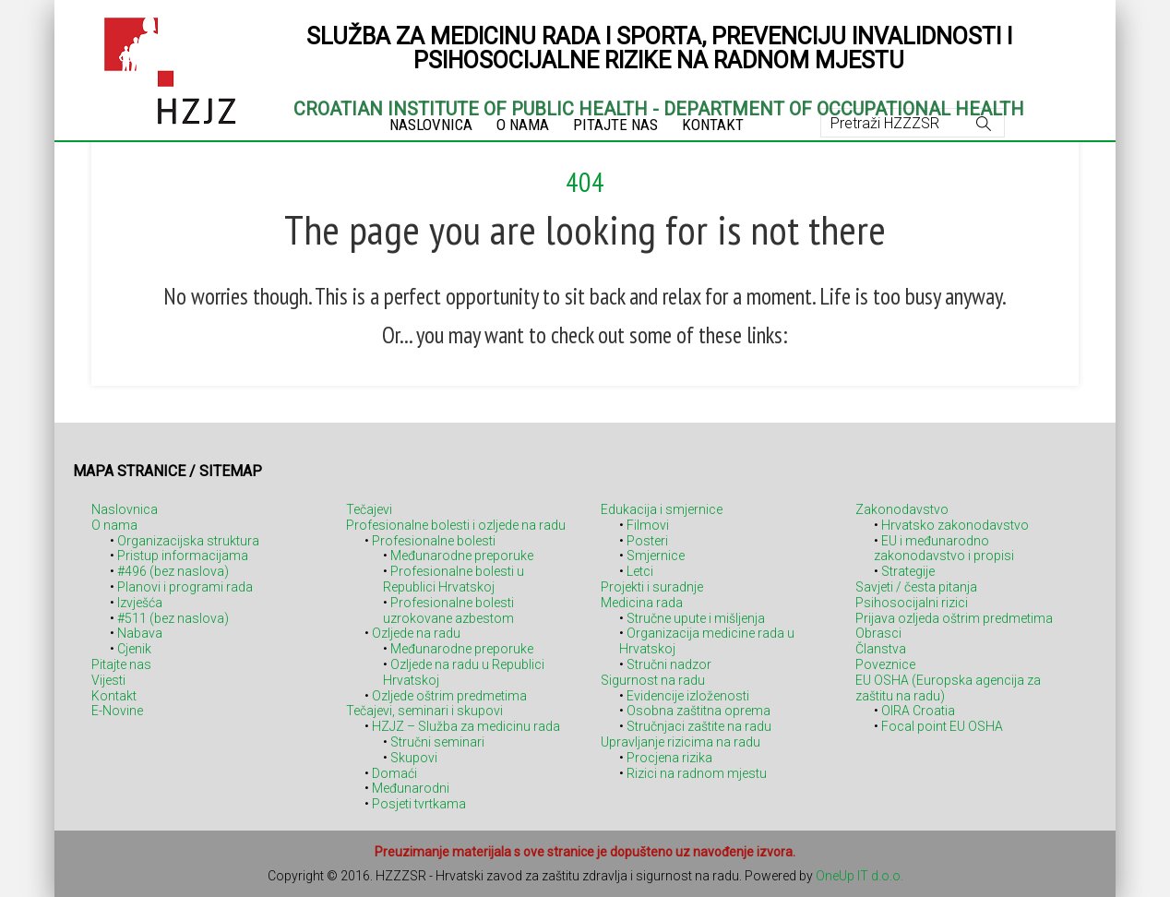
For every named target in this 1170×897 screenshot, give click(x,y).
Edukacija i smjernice (661, 509)
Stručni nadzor (669, 664)
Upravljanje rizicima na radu (680, 742)
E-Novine (117, 710)
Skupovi (413, 757)
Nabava (139, 633)
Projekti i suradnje (652, 587)
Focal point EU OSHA (942, 726)
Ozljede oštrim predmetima (449, 695)
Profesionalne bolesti (433, 540)
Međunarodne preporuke (461, 555)
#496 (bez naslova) (173, 571)
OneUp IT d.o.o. (859, 875)
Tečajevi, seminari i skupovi (424, 710)
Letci (640, 571)
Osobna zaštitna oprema (698, 710)
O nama (114, 525)
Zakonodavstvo (902, 509)
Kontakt (114, 695)
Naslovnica (124, 509)
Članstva (880, 648)
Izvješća (139, 602)
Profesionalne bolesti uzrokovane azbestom (448, 610)
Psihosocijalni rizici (911, 602)
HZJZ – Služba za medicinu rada (466, 726)
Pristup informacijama (182, 555)
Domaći (394, 773)
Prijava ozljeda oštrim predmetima (954, 618)
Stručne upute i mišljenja (696, 618)
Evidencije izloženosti (688, 695)
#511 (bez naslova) (173, 618)
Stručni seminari (437, 742)
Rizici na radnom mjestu (697, 773)
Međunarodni (410, 788)
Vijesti (108, 680)
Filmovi (648, 525)
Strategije (908, 571)
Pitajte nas (121, 664)
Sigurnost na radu (653, 680)
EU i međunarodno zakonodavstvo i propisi (944, 548)
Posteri (647, 540)
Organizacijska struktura (188, 540)
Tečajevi (369, 509)
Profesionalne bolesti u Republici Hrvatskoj (453, 579)
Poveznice (885, 664)
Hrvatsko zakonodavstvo (955, 525)
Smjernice (656, 555)
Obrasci (878, 633)
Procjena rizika (669, 757)
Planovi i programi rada (185, 587)
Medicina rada (642, 602)
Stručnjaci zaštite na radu (699, 726)
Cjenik (134, 648)
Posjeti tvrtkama (419, 803)
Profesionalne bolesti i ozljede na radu (456, 525)
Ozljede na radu (416, 633)
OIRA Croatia (918, 710)
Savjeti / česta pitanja (916, 587)
